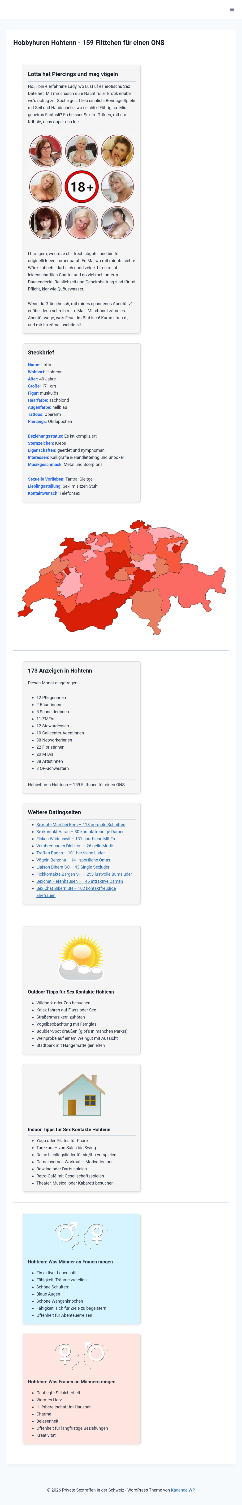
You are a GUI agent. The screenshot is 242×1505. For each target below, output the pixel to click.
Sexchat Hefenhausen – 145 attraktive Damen (79, 881)
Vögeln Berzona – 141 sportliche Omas (73, 859)
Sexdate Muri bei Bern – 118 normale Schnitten (80, 824)
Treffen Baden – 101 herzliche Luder (70, 852)
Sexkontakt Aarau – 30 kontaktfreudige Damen (80, 831)
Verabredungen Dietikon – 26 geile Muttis (75, 845)
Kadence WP (183, 1490)
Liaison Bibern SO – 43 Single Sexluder (72, 867)
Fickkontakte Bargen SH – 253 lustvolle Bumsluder (84, 874)
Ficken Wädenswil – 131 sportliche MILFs (75, 838)
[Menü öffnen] (232, 9)
